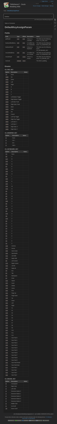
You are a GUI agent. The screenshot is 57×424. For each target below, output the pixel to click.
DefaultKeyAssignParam (13, 10)
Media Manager (45, 5)
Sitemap (51, 5)
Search (52, 3)
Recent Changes (37, 5)
